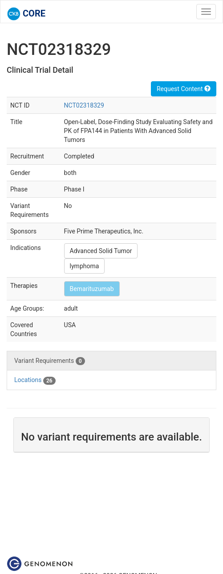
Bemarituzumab (92, 288)
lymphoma (84, 266)
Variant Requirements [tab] (49, 361)
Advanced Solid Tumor (101, 250)
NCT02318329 (84, 105)
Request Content (184, 88)
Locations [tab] (35, 380)
